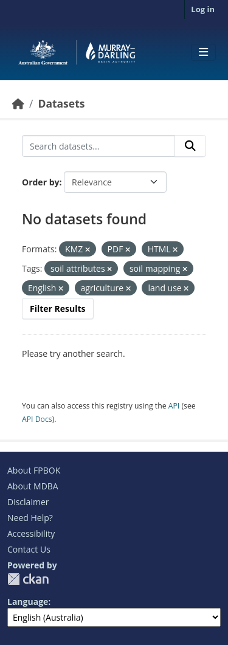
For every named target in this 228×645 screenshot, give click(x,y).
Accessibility (31, 533)
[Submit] (190, 146)
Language (27, 601)
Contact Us (28, 549)
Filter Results (58, 308)
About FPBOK (33, 470)
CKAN (28, 579)
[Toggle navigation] (203, 52)
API (174, 406)
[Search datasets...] (98, 146)
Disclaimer (28, 502)
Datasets (61, 103)
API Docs (37, 419)
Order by (40, 182)
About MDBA (32, 486)
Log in (203, 9)
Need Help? (30, 517)
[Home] (18, 103)
